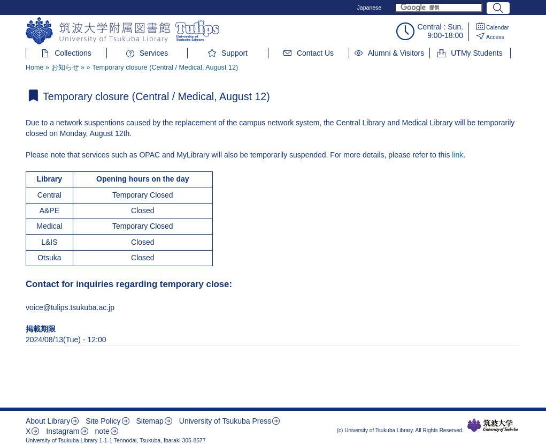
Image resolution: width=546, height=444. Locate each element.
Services (154, 53)
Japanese (369, 7)
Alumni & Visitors (396, 53)
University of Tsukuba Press (225, 421)
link (457, 154)
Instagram (62, 431)
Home (35, 67)
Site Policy (103, 421)
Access (495, 37)
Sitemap (149, 421)
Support (234, 53)
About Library (48, 421)
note (102, 431)
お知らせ (65, 67)
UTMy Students (476, 53)
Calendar (497, 27)
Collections (73, 53)
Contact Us (315, 53)
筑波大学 (492, 425)
